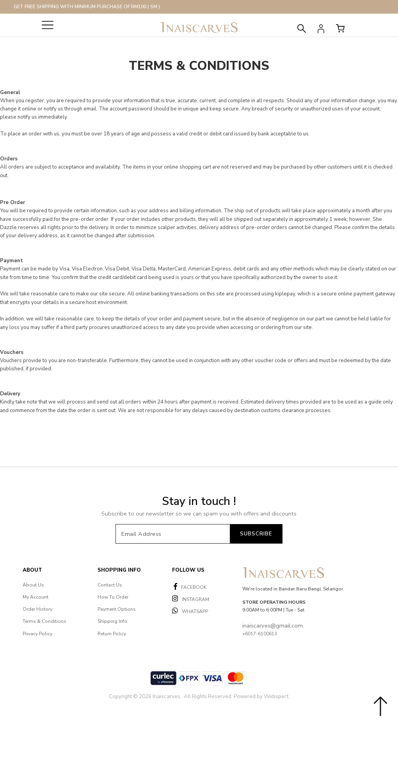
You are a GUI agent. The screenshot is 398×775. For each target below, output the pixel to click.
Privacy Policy (37, 634)
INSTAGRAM (190, 599)
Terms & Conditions (44, 621)
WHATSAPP (190, 611)
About (32, 570)
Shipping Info (112, 621)
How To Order (113, 597)
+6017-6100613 (259, 634)
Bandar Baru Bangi (300, 589)
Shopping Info (119, 570)
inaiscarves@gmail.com (272, 625)
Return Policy (112, 634)
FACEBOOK (190, 586)
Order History (37, 609)
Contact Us (110, 585)
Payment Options (117, 609)
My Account (35, 597)
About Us (33, 585)
